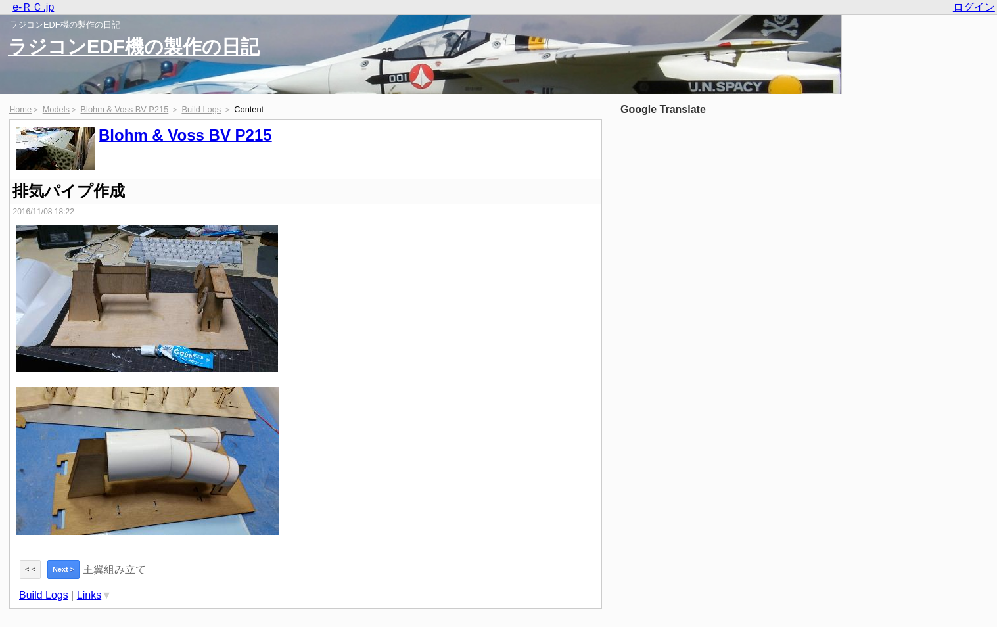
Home (20, 109)
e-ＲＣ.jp (33, 6)
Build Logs (201, 109)
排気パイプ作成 (68, 191)
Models (56, 109)
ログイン (974, 6)
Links (89, 595)
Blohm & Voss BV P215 (125, 109)
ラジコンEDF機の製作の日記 (134, 46)
